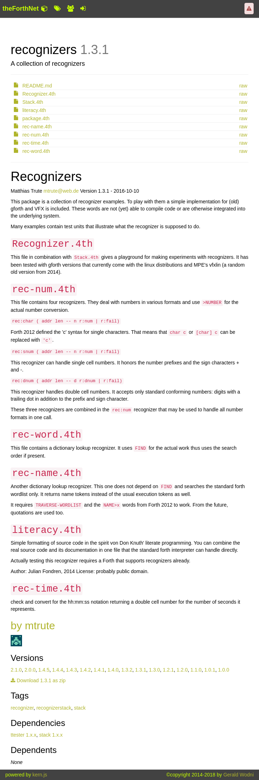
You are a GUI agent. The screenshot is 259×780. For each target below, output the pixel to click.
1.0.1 (209, 670)
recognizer (22, 708)
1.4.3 (71, 670)
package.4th (35, 118)
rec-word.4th (36, 151)
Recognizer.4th (38, 94)
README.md (37, 86)
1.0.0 (223, 670)
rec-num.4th (35, 135)
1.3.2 (126, 670)
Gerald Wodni (238, 775)
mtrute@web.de (61, 191)
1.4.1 (99, 670)
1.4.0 (112, 670)
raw (243, 86)
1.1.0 (195, 670)
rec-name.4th (37, 126)
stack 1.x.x (51, 735)
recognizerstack (53, 708)
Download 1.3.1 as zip (38, 680)
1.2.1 (168, 670)
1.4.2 (85, 670)
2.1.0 (16, 670)
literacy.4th (34, 110)
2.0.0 (30, 670)
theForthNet (20, 8)
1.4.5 (43, 670)
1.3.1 (140, 670)
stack (80, 708)
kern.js (39, 775)
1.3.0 (154, 670)
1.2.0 (182, 670)
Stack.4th (32, 102)
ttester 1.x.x (23, 735)
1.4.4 (57, 670)
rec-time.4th (35, 143)
